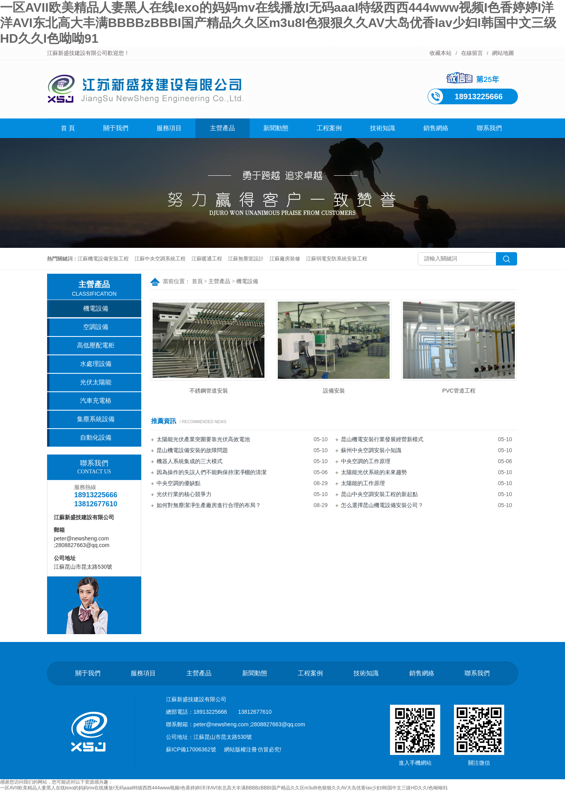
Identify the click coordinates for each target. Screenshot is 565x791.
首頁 (197, 281)
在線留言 (472, 53)
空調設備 (95, 327)
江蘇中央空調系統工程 (160, 259)
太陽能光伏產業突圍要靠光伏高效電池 (203, 439)
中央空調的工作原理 (365, 461)
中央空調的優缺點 (178, 483)
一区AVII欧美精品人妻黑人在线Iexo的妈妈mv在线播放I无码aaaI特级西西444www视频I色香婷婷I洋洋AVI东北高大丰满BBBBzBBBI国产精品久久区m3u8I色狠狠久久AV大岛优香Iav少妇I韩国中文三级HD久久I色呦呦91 (278, 22)
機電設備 (247, 281)
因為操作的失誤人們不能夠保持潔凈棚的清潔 (211, 472)
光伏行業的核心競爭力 (184, 494)
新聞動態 (275, 128)
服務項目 (169, 128)
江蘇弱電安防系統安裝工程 (336, 259)
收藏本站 (441, 53)
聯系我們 (489, 128)
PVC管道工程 (459, 390)
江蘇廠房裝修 (285, 259)
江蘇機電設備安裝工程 (103, 259)
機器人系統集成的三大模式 (189, 461)
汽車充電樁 (95, 400)
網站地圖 (503, 53)
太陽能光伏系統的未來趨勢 (374, 472)
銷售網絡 (435, 128)
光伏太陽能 (95, 382)
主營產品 (222, 128)
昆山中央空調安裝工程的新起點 (379, 494)
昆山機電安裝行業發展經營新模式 (382, 439)
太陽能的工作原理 (363, 483)
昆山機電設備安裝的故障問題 (192, 450)
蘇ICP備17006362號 (191, 749)
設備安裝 (334, 390)
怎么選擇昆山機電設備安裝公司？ (382, 505)
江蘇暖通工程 (206, 259)
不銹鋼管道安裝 (209, 390)
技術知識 (382, 128)
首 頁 (68, 128)
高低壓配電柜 (96, 345)
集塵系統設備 (96, 419)
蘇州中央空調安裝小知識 (371, 450)
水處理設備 (95, 363)
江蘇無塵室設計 (246, 259)
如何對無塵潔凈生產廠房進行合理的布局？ (209, 505)
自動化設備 (95, 437)
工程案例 (329, 128)
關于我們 (115, 128)
